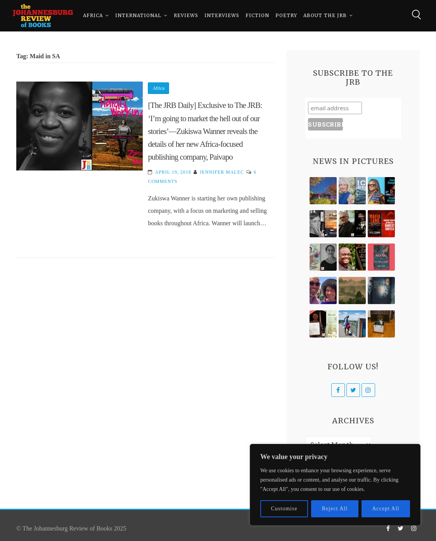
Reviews (186, 15)
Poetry (286, 15)
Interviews (221, 15)
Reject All (335, 508)
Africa (93, 15)
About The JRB (325, 15)
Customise (284, 508)
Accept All (385, 508)
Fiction (257, 15)
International (138, 15)
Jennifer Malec (222, 172)
